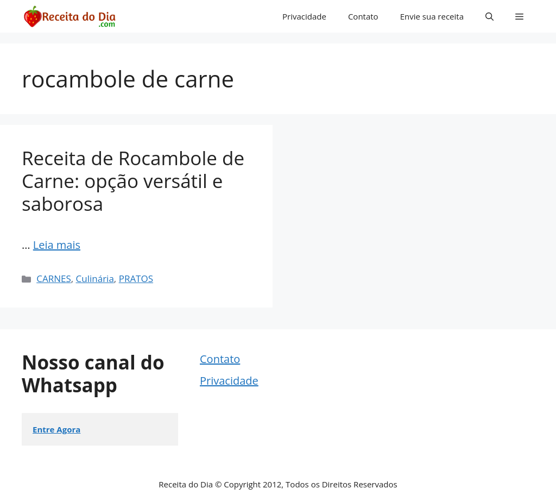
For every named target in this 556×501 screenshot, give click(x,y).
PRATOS (136, 278)
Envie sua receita (432, 16)
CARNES (53, 278)
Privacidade (304, 16)
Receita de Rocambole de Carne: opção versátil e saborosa (133, 180)
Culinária (95, 278)
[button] (489, 16)
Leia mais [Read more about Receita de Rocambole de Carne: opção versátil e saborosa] (56, 244)
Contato (363, 16)
